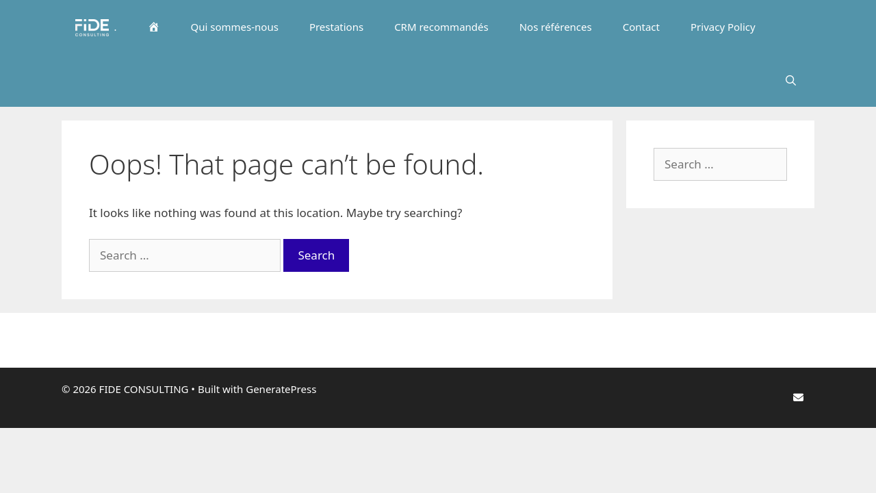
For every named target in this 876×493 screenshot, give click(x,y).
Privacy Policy (723, 27)
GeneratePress (281, 389)
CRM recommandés (441, 27)
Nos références (555, 27)
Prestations (336, 27)
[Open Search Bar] (792, 80)
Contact (641, 27)
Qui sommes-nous (235, 27)
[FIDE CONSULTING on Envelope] (798, 397)
